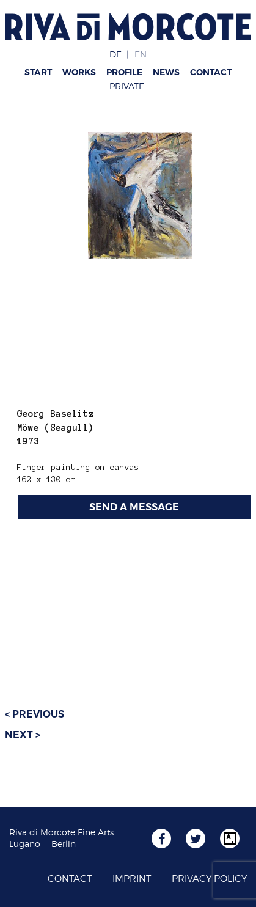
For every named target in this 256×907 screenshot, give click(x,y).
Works (79, 72)
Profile (124, 72)
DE (115, 54)
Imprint (131, 878)
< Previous (34, 714)
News (166, 72)
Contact (211, 72)
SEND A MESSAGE (134, 507)
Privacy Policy (209, 878)
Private (126, 86)
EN (140, 54)
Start (38, 72)
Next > (22, 735)
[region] (140, 195)
